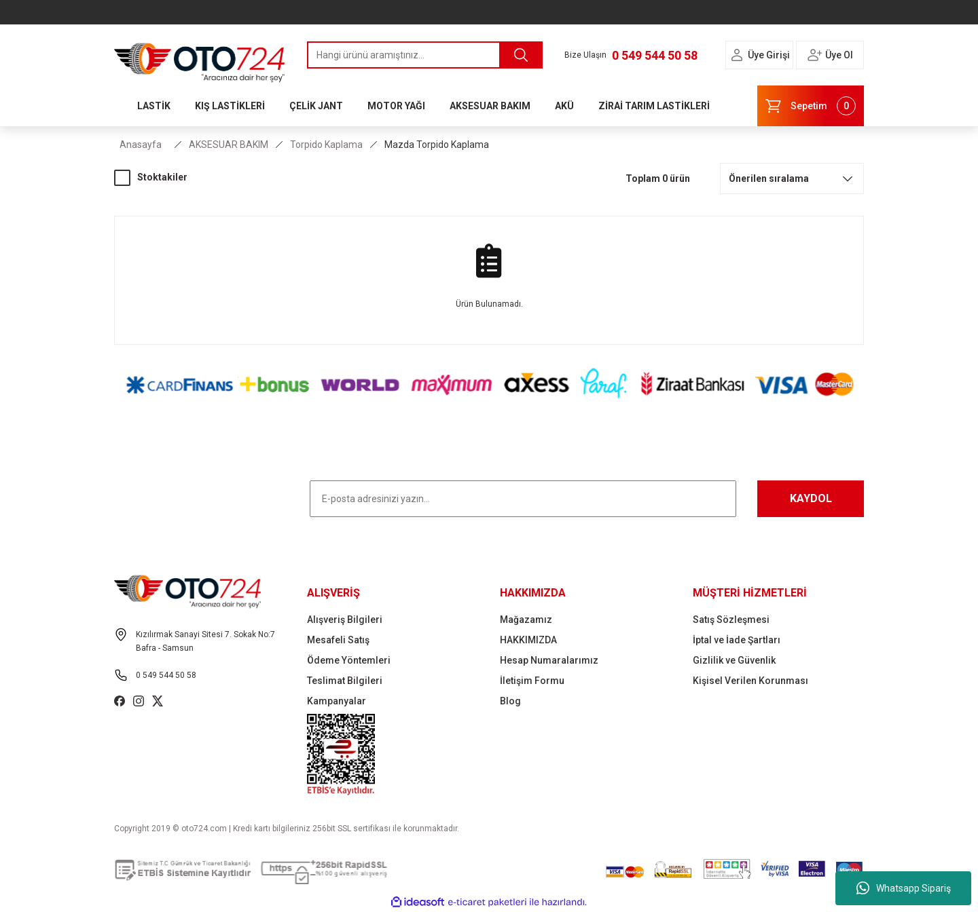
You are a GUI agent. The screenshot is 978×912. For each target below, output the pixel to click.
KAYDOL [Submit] (811, 498)
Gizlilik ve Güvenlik (734, 660)
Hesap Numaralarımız (549, 660)
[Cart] (810, 106)
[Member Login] (737, 55)
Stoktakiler (162, 177)
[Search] (425, 55)
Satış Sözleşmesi (731, 619)
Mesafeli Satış (338, 639)
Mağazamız (526, 619)
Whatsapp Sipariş (903, 888)
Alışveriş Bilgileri (344, 619)
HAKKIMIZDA (528, 639)
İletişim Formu (532, 680)
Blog (510, 701)
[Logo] (199, 59)
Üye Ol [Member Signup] (839, 55)
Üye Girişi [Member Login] (769, 55)
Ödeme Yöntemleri (349, 660)
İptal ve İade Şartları (736, 639)
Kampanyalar (336, 701)
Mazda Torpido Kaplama (436, 144)
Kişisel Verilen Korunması (750, 680)
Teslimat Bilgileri (344, 680)
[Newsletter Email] (523, 498)
